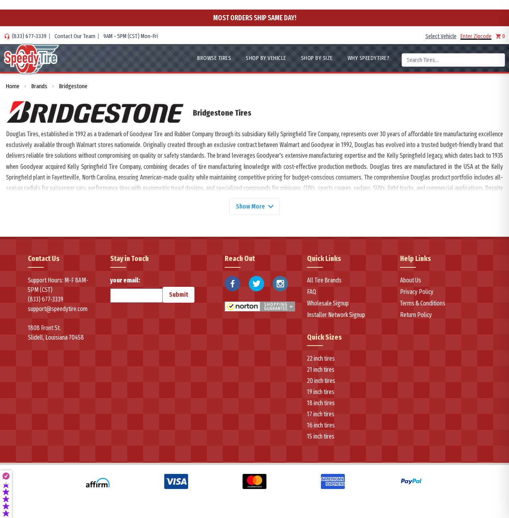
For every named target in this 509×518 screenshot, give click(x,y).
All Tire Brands (324, 280)
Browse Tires (214, 58)
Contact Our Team (74, 36)
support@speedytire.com (57, 309)
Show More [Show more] (254, 206)
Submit (178, 294)
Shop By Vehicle (266, 58)
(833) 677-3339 (29, 36)
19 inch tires (320, 392)
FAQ (311, 292)
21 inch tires (320, 370)
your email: (136, 289)
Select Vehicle (441, 36)
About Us (410, 280)
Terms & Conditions (422, 303)
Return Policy (416, 315)
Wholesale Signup (328, 303)
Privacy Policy (416, 292)
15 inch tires (320, 437)
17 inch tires (320, 414)
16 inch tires (321, 425)
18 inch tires (321, 403)
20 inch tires (321, 381)
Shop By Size (317, 58)
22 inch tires (321, 359)
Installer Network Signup (336, 315)
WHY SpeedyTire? (369, 58)
